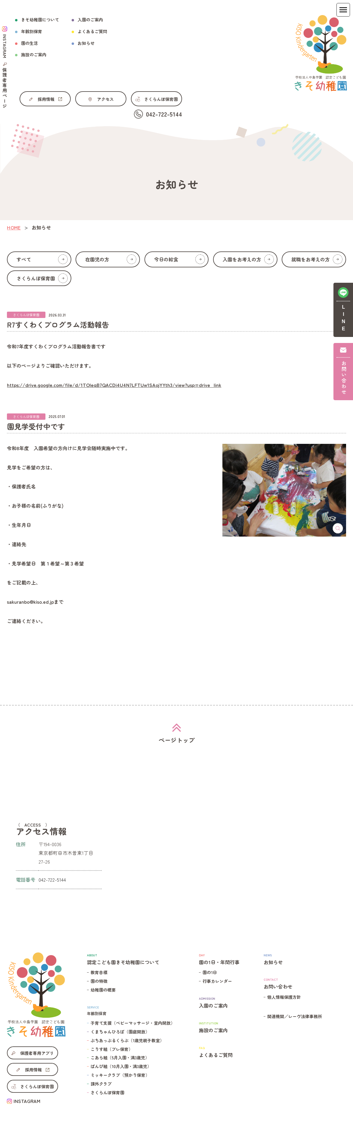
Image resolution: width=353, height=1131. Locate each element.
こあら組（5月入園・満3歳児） (120, 1058)
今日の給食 (179, 259)
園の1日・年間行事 (219, 959)
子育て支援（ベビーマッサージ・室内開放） (133, 1023)
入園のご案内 (90, 20)
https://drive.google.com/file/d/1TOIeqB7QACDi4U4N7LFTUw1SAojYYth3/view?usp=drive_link (114, 384)
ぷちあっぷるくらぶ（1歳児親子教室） (127, 1040)
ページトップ (177, 740)
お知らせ (86, 43)
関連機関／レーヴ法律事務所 (294, 1016)
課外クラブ (101, 1084)
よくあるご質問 (92, 31)
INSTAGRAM (27, 1101)
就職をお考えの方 (316, 259)
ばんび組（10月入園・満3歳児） (121, 1066)
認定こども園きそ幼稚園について (131, 959)
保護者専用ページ (5, 88)
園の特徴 (99, 981)
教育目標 (99, 972)
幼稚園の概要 (103, 990)
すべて (42, 259)
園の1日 (210, 972)
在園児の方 (110, 259)
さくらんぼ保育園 (42, 278)
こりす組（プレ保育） (112, 1049)
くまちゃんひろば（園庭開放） (120, 1032)
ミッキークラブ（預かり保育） (120, 1075)
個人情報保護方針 (284, 997)
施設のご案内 (219, 1027)
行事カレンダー (217, 981)
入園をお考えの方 (248, 259)
